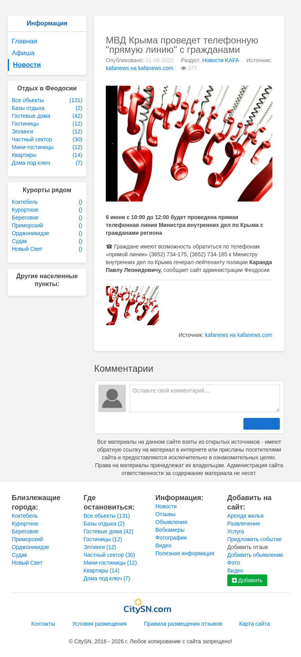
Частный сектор (109, 555)
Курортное (25, 523)
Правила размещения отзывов (183, 624)
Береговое (25, 531)
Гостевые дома (108, 531)
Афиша (23, 53)
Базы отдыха (104, 523)
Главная (24, 41)
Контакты (43, 624)
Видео (164, 545)
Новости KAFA (220, 60)
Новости (27, 64)
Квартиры (101, 570)
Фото (233, 563)
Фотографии (171, 538)
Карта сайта (254, 624)
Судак (19, 555)
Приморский (27, 539)
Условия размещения (99, 624)
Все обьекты (106, 516)
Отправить (261, 424)
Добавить (247, 580)
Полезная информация (185, 553)
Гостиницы (102, 539)
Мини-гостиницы (110, 563)
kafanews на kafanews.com (139, 68)
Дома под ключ (106, 578)
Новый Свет (27, 563)
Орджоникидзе (30, 547)
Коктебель (25, 516)
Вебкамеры (170, 530)
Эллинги (99, 547)
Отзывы (166, 514)
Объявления (171, 522)
